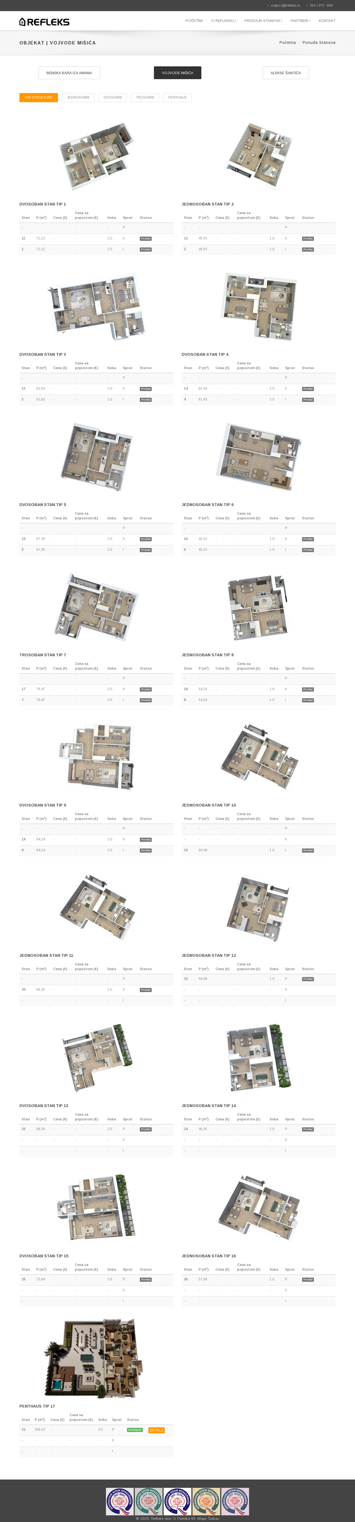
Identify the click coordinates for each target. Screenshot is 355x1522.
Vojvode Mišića (177, 73)
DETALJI (156, 1430)
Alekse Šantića (286, 73)
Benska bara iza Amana (69, 73)
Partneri (301, 21)
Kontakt (327, 21)
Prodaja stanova (264, 21)
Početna (194, 21)
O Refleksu (223, 21)
